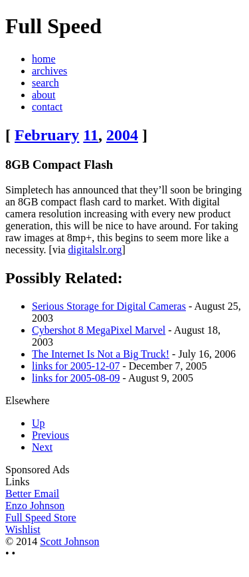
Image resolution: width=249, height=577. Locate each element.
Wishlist (23, 529)
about (44, 94)
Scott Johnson (69, 541)
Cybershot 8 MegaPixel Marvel (98, 330)
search (45, 82)
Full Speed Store (40, 517)
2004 (122, 135)
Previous (50, 435)
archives (49, 70)
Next (42, 447)
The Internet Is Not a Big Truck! (100, 354)
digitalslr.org (95, 249)
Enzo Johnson (34, 505)
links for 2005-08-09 (76, 378)
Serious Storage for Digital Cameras (109, 306)
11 (90, 135)
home (44, 58)
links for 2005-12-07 (76, 366)
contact (47, 106)
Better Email (32, 493)
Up (38, 423)
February (47, 135)
